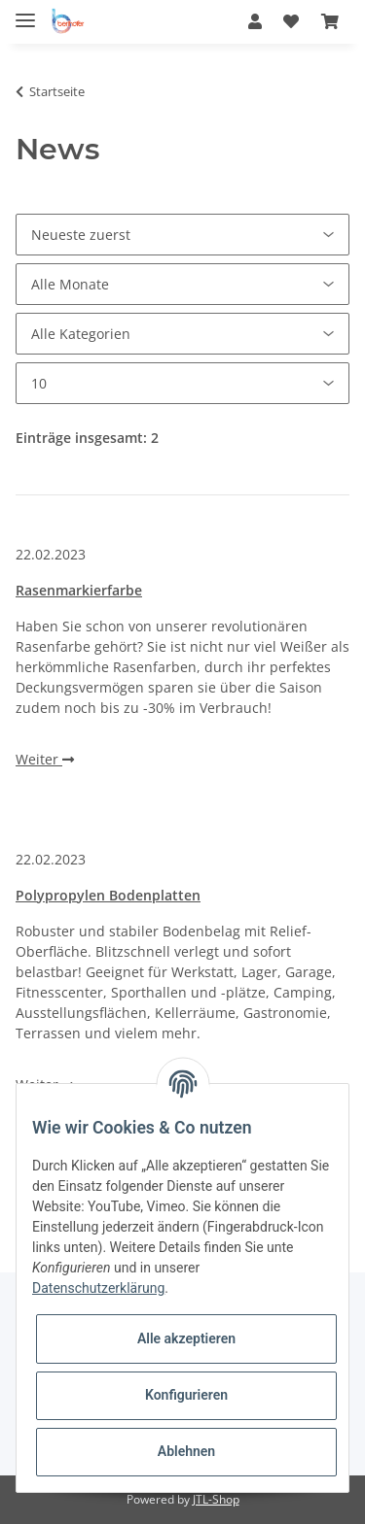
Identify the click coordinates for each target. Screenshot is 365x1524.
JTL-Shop (216, 1499)
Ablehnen (186, 1451)
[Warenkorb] (329, 21)
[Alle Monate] (182, 284)
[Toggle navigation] (25, 12)
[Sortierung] (182, 234)
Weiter (45, 759)
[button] (255, 21)
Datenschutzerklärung (98, 1288)
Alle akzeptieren (186, 1338)
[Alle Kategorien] (182, 334)
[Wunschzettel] (291, 21)
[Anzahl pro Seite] (182, 383)
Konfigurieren (186, 1395)
